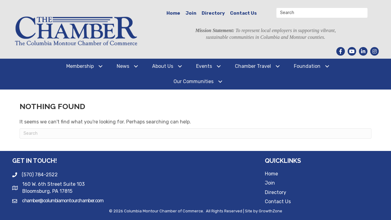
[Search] (195, 133)
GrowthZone (270, 211)
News (123, 66)
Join (190, 13)
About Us (162, 66)
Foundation (307, 66)
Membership (80, 66)
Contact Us (243, 13)
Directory (213, 13)
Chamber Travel (253, 66)
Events (204, 66)
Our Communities (194, 81)
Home (173, 13)
